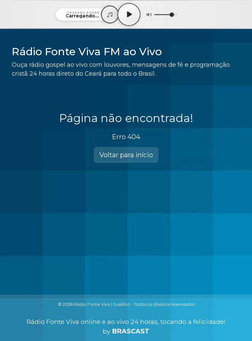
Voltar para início (126, 155)
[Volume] (166, 14)
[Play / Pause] (128, 14)
